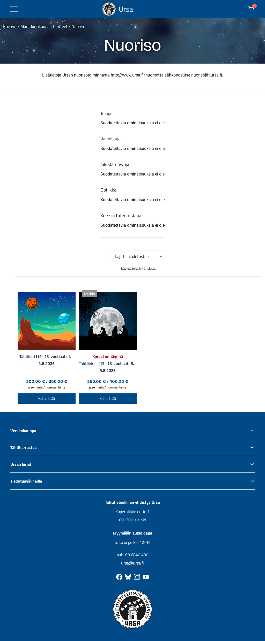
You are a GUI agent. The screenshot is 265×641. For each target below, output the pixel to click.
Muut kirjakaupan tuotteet (44, 26)
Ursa (126, 8)
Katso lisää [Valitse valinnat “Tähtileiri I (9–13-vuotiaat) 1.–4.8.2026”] (46, 398)
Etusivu (10, 26)
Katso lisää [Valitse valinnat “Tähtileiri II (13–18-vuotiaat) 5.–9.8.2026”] (107, 398)
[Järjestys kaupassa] (138, 256)
